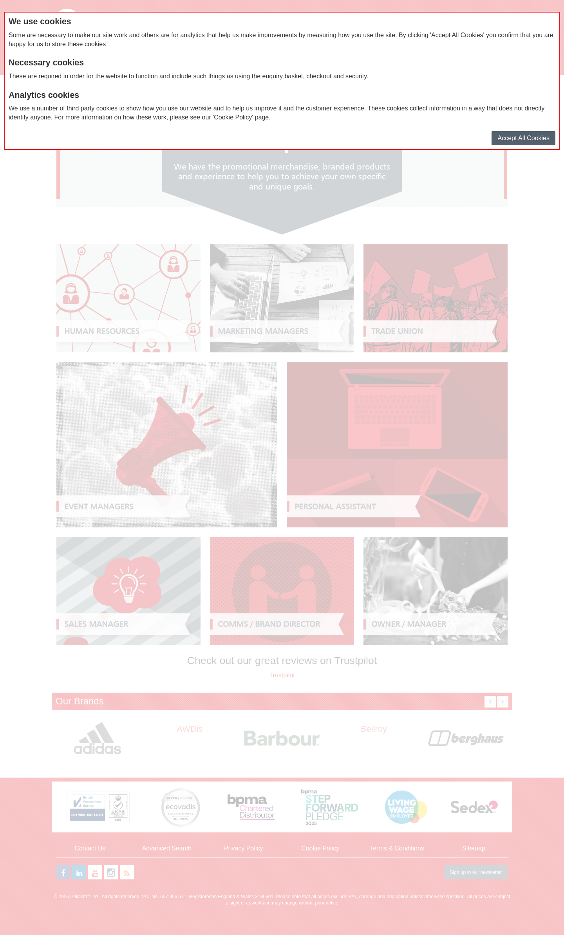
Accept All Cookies (523, 138)
